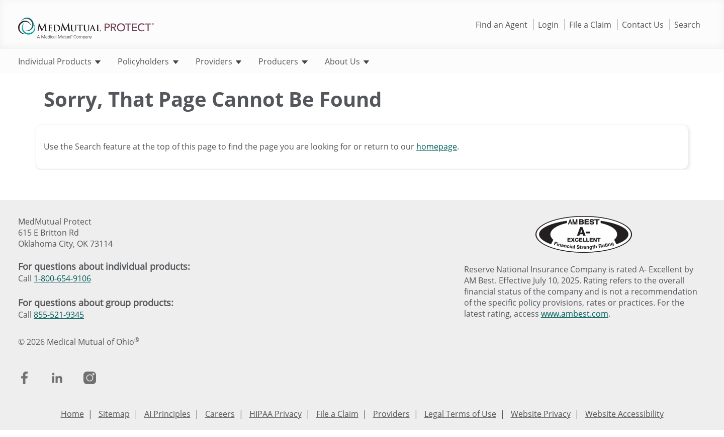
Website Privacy (541, 413)
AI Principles (167, 413)
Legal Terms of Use (460, 413)
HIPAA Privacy (275, 413)
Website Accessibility (624, 413)
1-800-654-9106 (62, 278)
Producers (282, 61)
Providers (218, 61)
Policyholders (148, 61)
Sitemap (114, 413)
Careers (220, 413)
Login (548, 24)
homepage (436, 146)
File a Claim (590, 24)
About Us (347, 61)
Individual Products (59, 61)
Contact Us (643, 24)
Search (687, 24)
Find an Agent (501, 24)
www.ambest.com (574, 313)
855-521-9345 (59, 314)
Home (72, 413)
